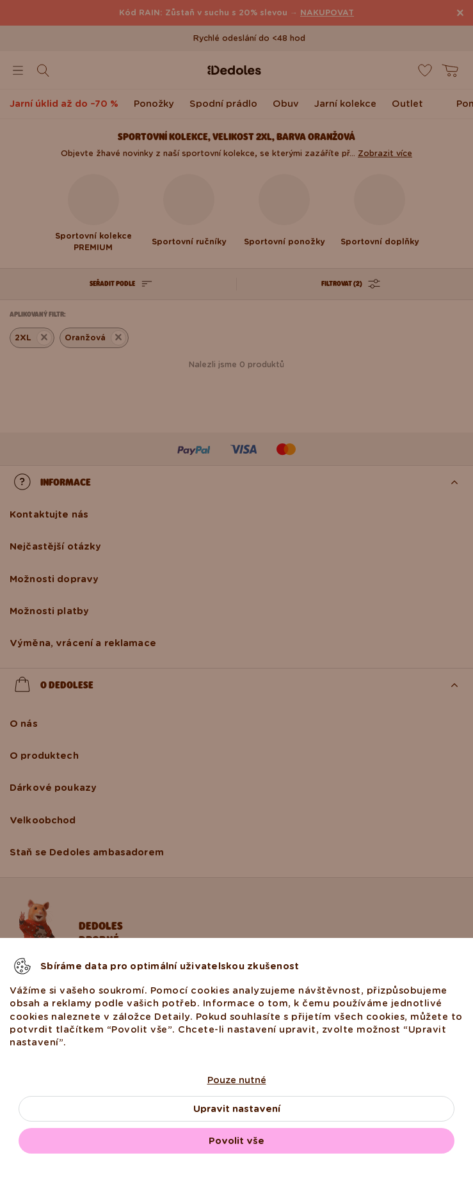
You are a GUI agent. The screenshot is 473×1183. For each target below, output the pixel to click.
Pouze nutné (236, 1080)
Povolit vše (236, 1141)
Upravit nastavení (236, 1109)
